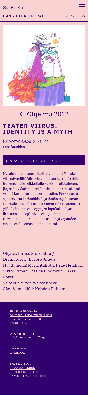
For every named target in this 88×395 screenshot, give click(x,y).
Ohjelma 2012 (48, 114)
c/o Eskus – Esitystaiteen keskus (31, 315)
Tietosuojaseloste (24, 372)
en (20, 7)
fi (12, 7)
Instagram (18, 348)
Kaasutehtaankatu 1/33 (25, 319)
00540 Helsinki (19, 323)
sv (6, 7)
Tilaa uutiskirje (22, 368)
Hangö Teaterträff (25, 16)
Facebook (17, 352)
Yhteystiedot (20, 363)
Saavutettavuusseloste (28, 376)
